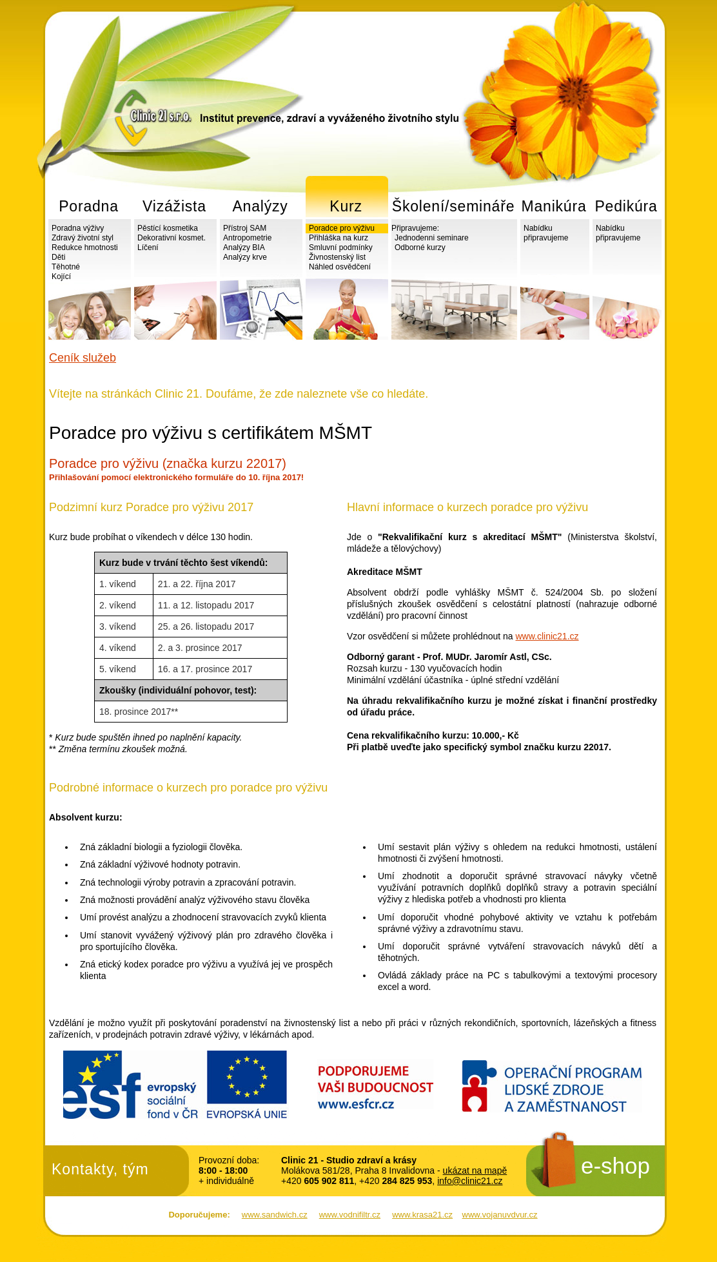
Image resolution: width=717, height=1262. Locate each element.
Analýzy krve (245, 257)
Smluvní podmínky (341, 247)
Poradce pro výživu (342, 228)
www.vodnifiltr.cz (349, 1214)
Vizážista (174, 206)
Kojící (61, 276)
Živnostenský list (337, 257)
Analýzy (260, 206)
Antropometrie (247, 237)
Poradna (89, 206)
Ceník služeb (82, 357)
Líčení (148, 247)
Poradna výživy (78, 228)
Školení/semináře (453, 206)
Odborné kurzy (420, 247)
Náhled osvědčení (340, 266)
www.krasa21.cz (422, 1214)
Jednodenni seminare (432, 237)
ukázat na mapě (475, 1170)
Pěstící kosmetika (167, 228)
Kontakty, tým (100, 1169)
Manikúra (554, 206)
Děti (58, 257)
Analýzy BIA (244, 247)
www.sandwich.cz (275, 1214)
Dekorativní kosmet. (171, 237)
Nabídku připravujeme (546, 233)
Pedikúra (625, 206)
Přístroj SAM (244, 228)
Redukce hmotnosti (85, 247)
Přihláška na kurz (338, 237)
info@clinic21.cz (469, 1181)
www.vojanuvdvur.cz (500, 1214)
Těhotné (66, 266)
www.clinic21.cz (547, 636)
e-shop (615, 1165)
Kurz (345, 206)
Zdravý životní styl (82, 237)
